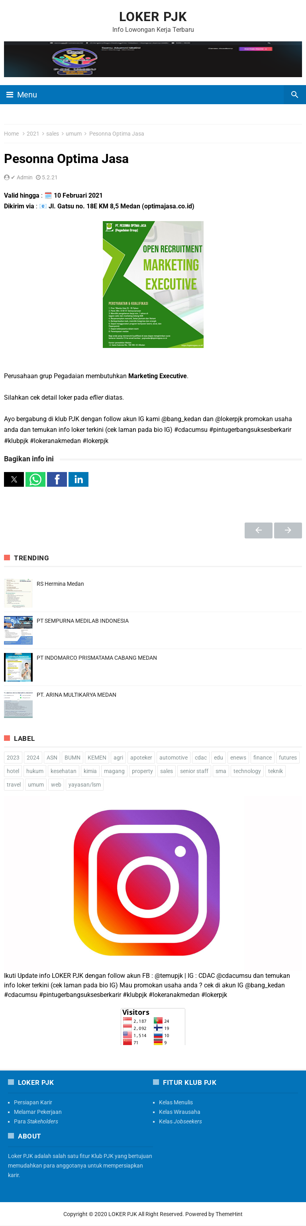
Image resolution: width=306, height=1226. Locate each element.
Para (36, 1121)
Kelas (180, 1121)
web (56, 784)
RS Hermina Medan (60, 584)
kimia (90, 771)
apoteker (141, 757)
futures (288, 757)
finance (262, 757)
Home (11, 133)
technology (247, 771)
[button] (14, 479)
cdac (201, 757)
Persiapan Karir (33, 1102)
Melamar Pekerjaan (38, 1112)
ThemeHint (229, 1214)
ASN (52, 757)
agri (118, 757)
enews (238, 757)
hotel (13, 771)
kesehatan (63, 771)
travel (14, 784)
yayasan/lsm (85, 784)
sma (221, 771)
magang (114, 771)
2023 (13, 757)
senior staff (194, 771)
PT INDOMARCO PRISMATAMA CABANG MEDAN (97, 658)
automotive (173, 757)
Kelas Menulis (176, 1102)
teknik (275, 771)
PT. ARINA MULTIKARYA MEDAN (76, 695)
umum (74, 133)
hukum (34, 771)
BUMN (72, 757)
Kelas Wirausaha (179, 1112)
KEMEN (97, 757)
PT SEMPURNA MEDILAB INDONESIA (83, 621)
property (142, 771)
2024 (33, 757)
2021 (33, 133)
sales (52, 133)
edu (218, 757)
